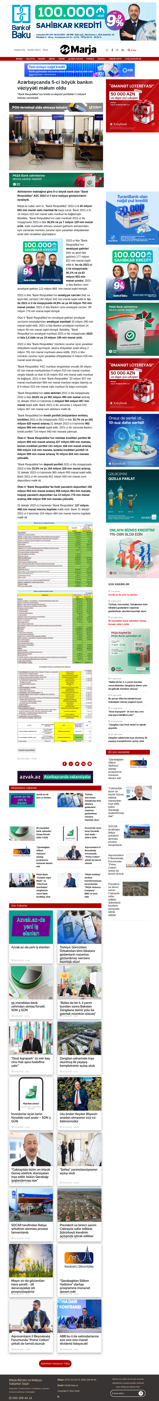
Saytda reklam (34, 50)
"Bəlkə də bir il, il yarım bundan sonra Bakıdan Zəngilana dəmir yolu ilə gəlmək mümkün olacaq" (127, 685)
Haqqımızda (19, 50)
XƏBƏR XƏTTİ (115, 59)
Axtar (132, 50)
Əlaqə (45, 50)
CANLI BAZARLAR (133, 59)
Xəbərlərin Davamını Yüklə (55, 1363)
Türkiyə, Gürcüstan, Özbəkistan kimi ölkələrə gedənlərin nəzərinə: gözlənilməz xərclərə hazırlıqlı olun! (93, 807)
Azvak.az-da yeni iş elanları (122, 594)
